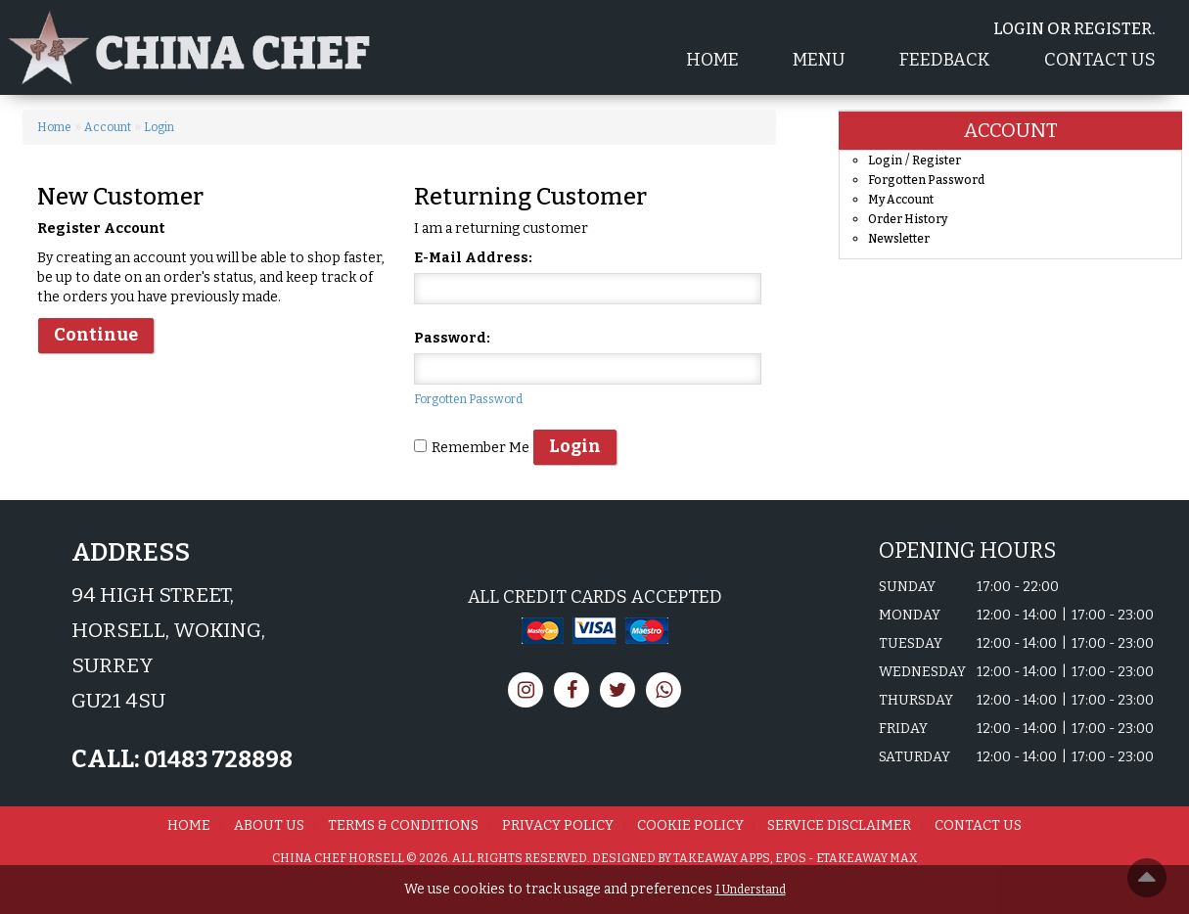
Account (107, 127)
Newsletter (899, 239)
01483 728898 (216, 759)
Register (1113, 29)
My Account (901, 199)
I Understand (750, 889)
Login (159, 127)
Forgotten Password (468, 399)
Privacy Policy (558, 825)
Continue (96, 334)
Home (712, 59)
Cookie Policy (690, 825)
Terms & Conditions (403, 825)
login (1018, 29)
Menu (819, 59)
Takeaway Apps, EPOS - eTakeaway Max (795, 858)
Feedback (944, 59)
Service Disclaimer (839, 825)
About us (269, 825)
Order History (907, 219)
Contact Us (1100, 59)
